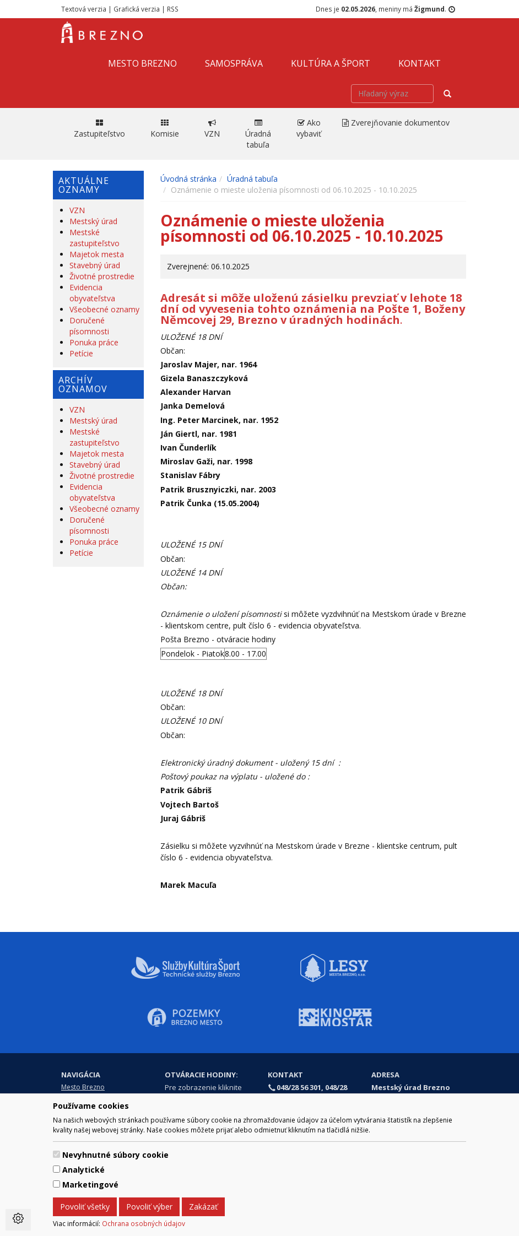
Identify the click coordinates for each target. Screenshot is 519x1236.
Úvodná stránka (188, 179)
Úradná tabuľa (252, 179)
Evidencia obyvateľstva (92, 292)
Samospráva (234, 63)
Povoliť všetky (85, 1206)
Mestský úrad (93, 221)
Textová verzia (83, 8)
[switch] (56, 1154)
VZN (77, 210)
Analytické (83, 1169)
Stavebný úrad (94, 265)
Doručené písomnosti (89, 326)
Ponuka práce (93, 342)
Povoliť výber (149, 1206)
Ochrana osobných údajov (143, 1223)
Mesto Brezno (142, 63)
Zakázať (203, 1206)
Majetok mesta (96, 254)
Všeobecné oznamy (104, 309)
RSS (173, 8)
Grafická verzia (136, 8)
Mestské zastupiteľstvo (94, 237)
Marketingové (90, 1184)
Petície (81, 353)
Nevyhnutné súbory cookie (115, 1155)
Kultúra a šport (330, 63)
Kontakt (419, 63)
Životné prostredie (101, 276)
